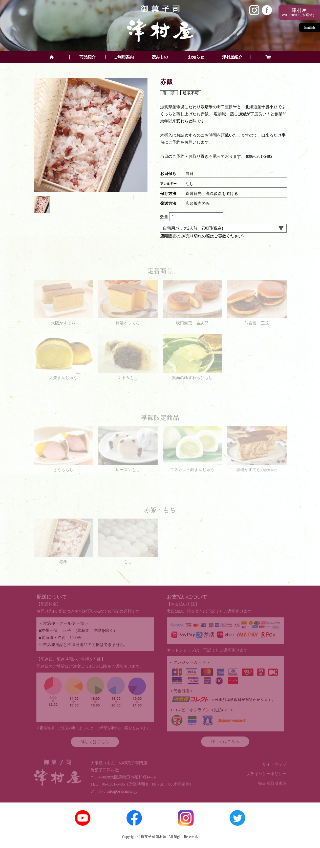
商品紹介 (87, 57)
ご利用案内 (124, 57)
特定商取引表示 (272, 783)
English (309, 27)
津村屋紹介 (232, 57)
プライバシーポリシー (266, 774)
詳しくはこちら (95, 742)
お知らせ (196, 57)
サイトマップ (274, 764)
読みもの (160, 57)
